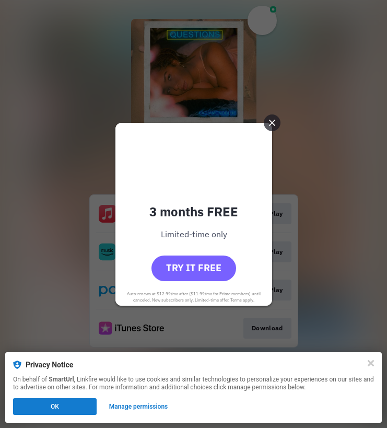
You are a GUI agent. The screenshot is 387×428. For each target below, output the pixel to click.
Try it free (193, 268)
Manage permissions (138, 406)
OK (55, 406)
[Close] (370, 363)
